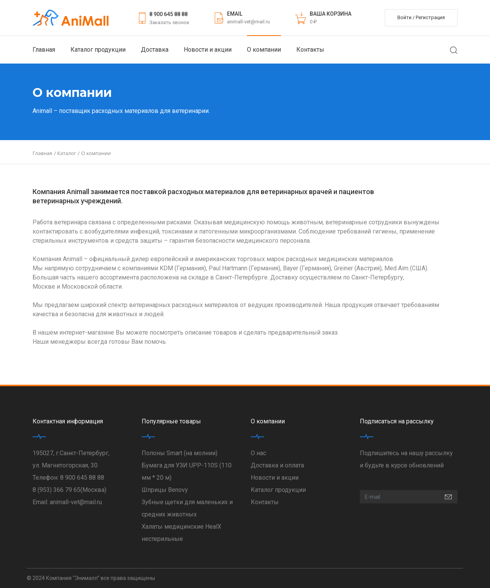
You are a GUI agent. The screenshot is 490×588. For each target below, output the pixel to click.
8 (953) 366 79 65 (56, 489)
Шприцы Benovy (165, 489)
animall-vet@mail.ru (248, 21)
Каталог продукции (98, 49)
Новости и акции (208, 49)
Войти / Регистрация (421, 17)
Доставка (154, 49)
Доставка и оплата (277, 465)
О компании (264, 49)
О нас (258, 453)
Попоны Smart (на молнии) (179, 453)
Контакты (310, 49)
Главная (44, 49)
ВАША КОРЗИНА (330, 14)
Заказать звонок (169, 22)
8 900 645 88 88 (168, 14)
